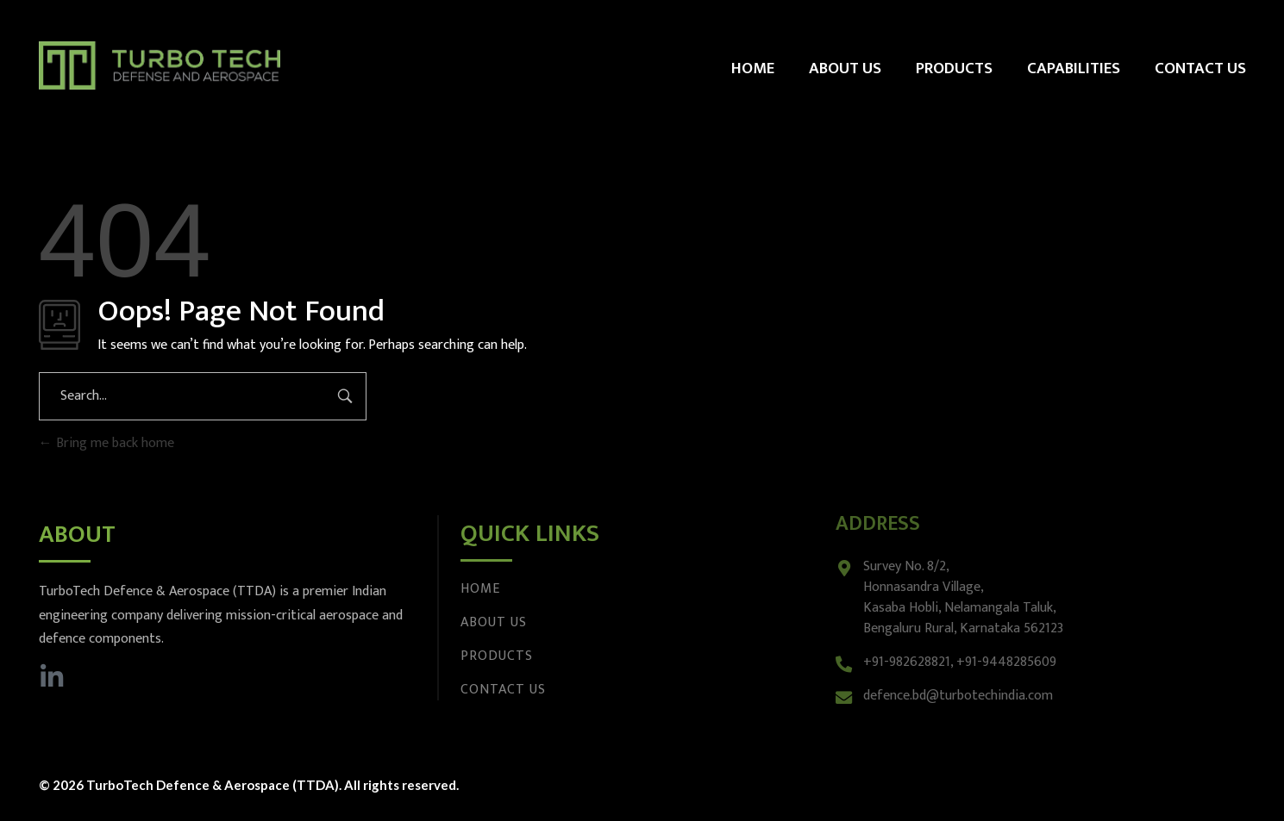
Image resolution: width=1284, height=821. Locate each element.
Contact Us (503, 689)
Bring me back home (106, 443)
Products (496, 656)
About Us (493, 622)
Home (480, 588)
